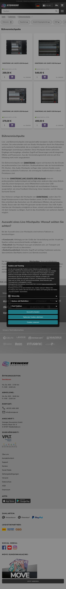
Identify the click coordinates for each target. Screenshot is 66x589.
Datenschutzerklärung (48, 284)
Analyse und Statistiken (20, 301)
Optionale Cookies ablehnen (33, 317)
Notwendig (15, 296)
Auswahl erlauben (33, 312)
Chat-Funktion (17, 306)
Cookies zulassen (33, 322)
